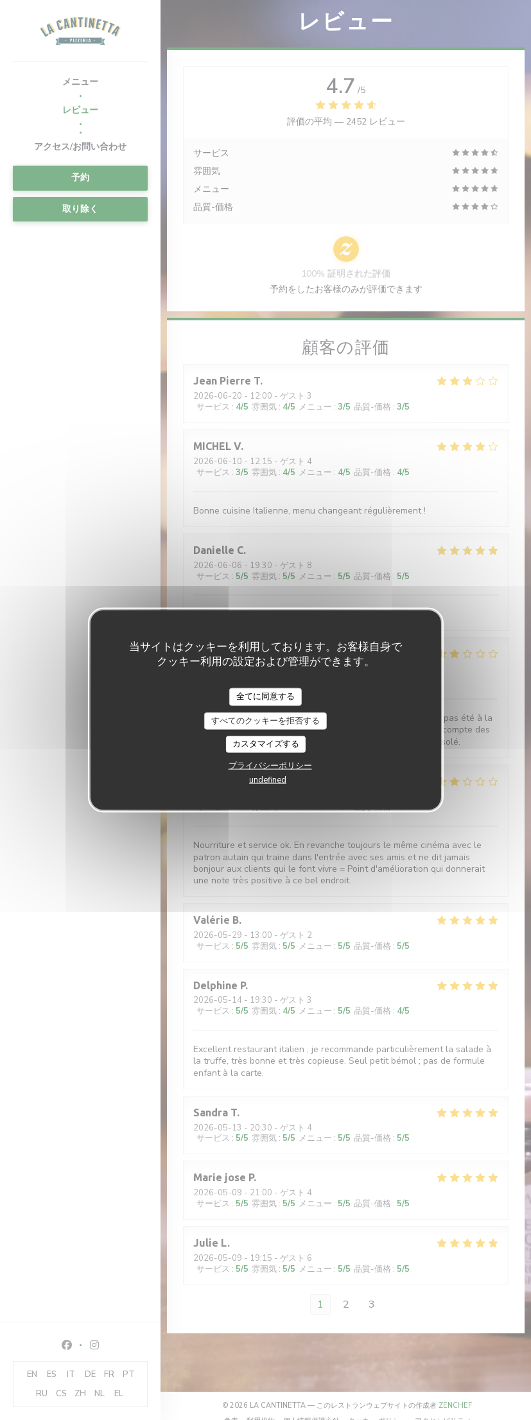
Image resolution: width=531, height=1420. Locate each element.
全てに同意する (265, 696)
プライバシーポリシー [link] (270, 765)
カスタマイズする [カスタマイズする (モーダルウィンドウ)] (265, 744)
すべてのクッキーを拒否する (265, 720)
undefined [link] (267, 779)
